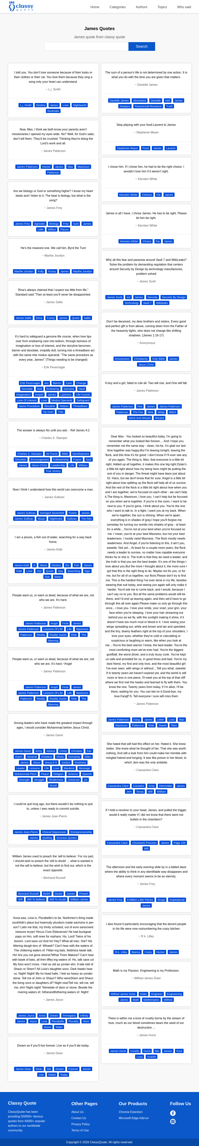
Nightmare (56, 518)
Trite (60, 411)
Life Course (83, 394)
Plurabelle (58, 1021)
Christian (76, 750)
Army (39, 750)
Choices (147, 194)
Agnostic (39, 223)
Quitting (47, 837)
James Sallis (23, 317)
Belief (46, 893)
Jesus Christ (39, 465)
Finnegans (69, 1015)
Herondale (165, 785)
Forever (73, 1068)
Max (70, 166)
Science (73, 774)
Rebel (52, 1074)
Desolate (27, 388)
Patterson (53, 172)
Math (136, 999)
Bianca (136, 952)
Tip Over (48, 411)
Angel (54, 623)
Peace (45, 774)
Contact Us (78, 1118)
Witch (172, 412)
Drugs (161, 899)
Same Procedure (29, 406)
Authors (141, 7)
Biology (53, 223)
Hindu (60, 756)
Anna (42, 1015)
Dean (39, 1068)
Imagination (23, 394)
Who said (184, 7)
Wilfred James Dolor (123, 994)
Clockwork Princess (144, 842)
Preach (83, 893)
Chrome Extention (131, 1112)
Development (81, 453)
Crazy (148, 952)
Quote (75, 317)
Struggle (39, 779)
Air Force (51, 453)
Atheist (50, 750)
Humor (46, 166)
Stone (47, 1027)
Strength (24, 779)
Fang (136, 719)
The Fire (138, 412)
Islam (88, 756)
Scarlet (151, 1056)
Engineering (174, 994)
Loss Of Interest (26, 400)
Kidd (19, 571)
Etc (67, 565)
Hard (82, 388)
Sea (60, 571)
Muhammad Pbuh (25, 774)
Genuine (69, 388)
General (32, 756)
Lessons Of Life (53, 629)
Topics (162, 7)
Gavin (18, 756)
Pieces (64, 229)
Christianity (141, 358)
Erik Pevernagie (30, 383)
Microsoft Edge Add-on (134, 1118)
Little (41, 229)
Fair (89, 750)
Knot (179, 1050)
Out (39, 571)
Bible (65, 453)
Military (83, 465)
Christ (63, 750)
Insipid (39, 394)
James (54, 105)
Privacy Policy (80, 1124)
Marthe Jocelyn (23, 271)
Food (146, 148)
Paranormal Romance (148, 106)
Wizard (159, 417)
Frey (66, 223)
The (83, 634)
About (43, 565)
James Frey (22, 223)
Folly (41, 271)
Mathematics (151, 999)
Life (72, 465)
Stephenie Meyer (127, 148)
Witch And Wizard (139, 417)
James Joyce (26, 1015)
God (75, 223)
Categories (118, 7)
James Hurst (118, 1050)
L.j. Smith (26, 105)
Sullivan (72, 518)
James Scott (114, 297)
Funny (52, 271)
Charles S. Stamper (29, 453)
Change (81, 383)
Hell (167, 100)
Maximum (84, 166)
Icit (128, 297)
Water (58, 576)
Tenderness (56, 779)
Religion (58, 774)
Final (65, 623)
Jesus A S (51, 762)
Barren (57, 383)
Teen (174, 725)
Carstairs (138, 785)
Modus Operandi (62, 400)
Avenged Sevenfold (52, 512)
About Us (77, 1112)
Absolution (139, 100)
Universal (73, 779)
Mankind (69, 768)
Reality (41, 634)
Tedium (64, 406)
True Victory (53, 471)
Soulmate (53, 110)
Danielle (156, 100)
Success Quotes (66, 837)
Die (49, 1068)
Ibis (157, 1050)
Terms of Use (80, 1130)
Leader (20, 768)
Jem (129, 791)
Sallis (87, 317)
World (53, 785)
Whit (150, 412)
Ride (74, 634)
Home (95, 7)
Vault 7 (147, 302)
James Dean (23, 1068)
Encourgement (40, 459)
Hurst (147, 1050)
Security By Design (173, 297)
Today (64, 1074)
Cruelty (134, 1050)
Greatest (46, 756)
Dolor (143, 994)
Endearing (52, 388)
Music (41, 518)
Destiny (40, 105)
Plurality (73, 1021)
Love (66, 105)
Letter (160, 719)
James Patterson (27, 166)
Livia (44, 1021)
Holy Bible (158, 358)
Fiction (73, 512)
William (161, 791)
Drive (39, 317)
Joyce (33, 1021)
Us (85, 779)
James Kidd (21, 565)
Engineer (156, 994)
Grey (152, 785)
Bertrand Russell (28, 893)
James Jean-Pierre (26, 832)
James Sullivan (26, 512)
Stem (86, 1021)
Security (153, 297)
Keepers (125, 106)
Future (77, 459)
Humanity (74, 756)
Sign (87, 571)
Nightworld (79, 105)
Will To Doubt (58, 899)
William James (79, 899)
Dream (54, 1015)
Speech (87, 774)
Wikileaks (162, 302)
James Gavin (23, 750)
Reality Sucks (58, 634)
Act (46, 383)
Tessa (139, 791)
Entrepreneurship (81, 832)
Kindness (80, 762)
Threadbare (80, 406)
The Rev (86, 518)
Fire (140, 406)
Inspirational (177, 899)
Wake (59, 1027)
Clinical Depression (54, 832)
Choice (147, 241)
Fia (158, 194)
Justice (65, 762)
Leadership (58, 465)
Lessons (34, 768)
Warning (53, 640)
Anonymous (122, 358)
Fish (76, 565)
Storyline (49, 406)
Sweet (162, 725)
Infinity (84, 1015)
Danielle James (119, 100)
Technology (132, 302)
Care (69, 383)
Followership (61, 459)
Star (47, 576)
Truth (169, 106)
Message (84, 768)
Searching (74, 571)
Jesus (36, 762)
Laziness (65, 394)
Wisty (161, 412)
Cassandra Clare (118, 785)
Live (41, 1074)
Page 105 (179, 842)
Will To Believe (36, 899)
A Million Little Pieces (140, 899)
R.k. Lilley (121, 952)
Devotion (20, 459)
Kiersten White (128, 194)
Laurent (170, 148)
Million (52, 229)
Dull (39, 388)
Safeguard (83, 400)
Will (20, 899)
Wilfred (168, 999)
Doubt (58, 893)
